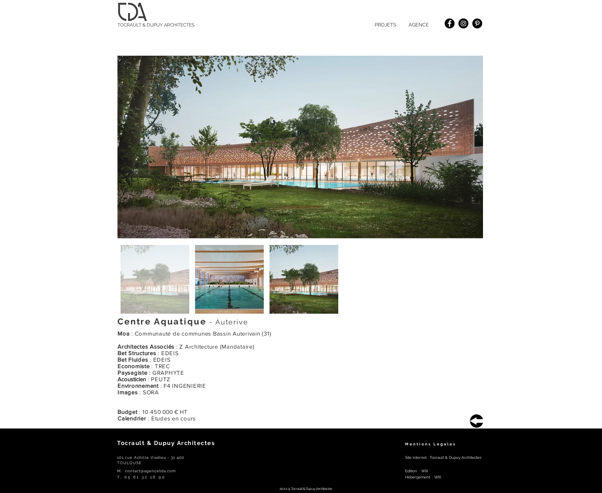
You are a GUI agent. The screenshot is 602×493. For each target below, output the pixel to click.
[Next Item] (470, 147)
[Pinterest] (477, 23)
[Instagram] (463, 23)
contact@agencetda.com (150, 471)
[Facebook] (450, 23)
